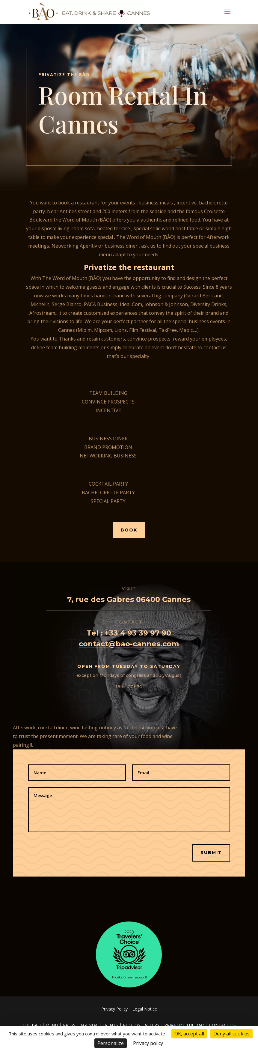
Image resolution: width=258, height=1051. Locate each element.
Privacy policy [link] (148, 1043)
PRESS (69, 1025)
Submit (211, 852)
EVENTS (110, 1025)
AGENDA (89, 1025)
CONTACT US (222, 1025)
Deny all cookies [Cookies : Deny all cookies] (231, 1033)
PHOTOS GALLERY (141, 1025)
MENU (52, 1025)
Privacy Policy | (116, 1009)
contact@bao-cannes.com (129, 643)
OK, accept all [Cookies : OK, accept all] (189, 1033)
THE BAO (31, 1025)
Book (129, 530)
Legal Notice (144, 1009)
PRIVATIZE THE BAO (184, 1025)
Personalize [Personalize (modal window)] (110, 1043)
